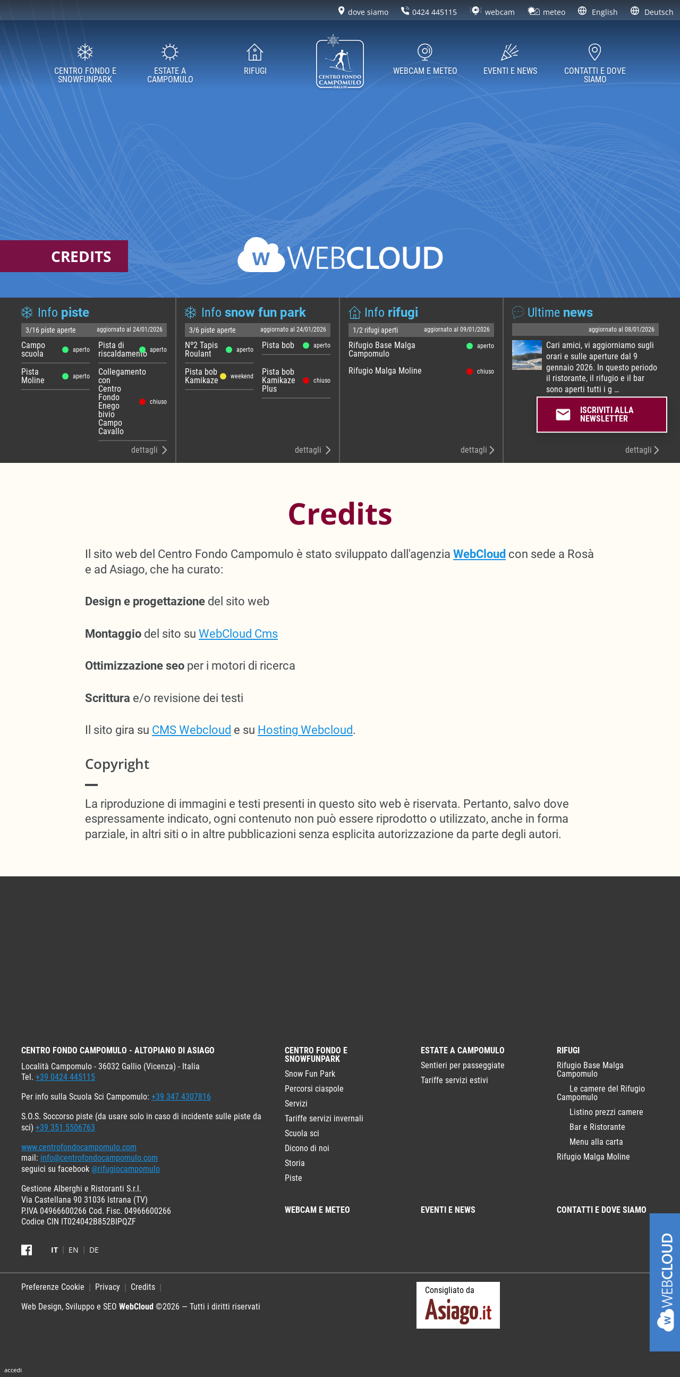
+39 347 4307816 (181, 1097)
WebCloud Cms (238, 633)
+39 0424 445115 (65, 1077)
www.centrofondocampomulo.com (79, 1147)
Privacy (107, 1287)
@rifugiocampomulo (125, 1169)
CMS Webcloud (191, 730)
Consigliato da (458, 1304)
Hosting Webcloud (305, 730)
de (94, 1250)
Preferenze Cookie (52, 1287)
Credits (143, 1287)
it (54, 1250)
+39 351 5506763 (65, 1127)
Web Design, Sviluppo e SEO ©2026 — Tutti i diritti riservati (140, 1307)
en (74, 1250)
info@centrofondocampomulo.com (99, 1158)
